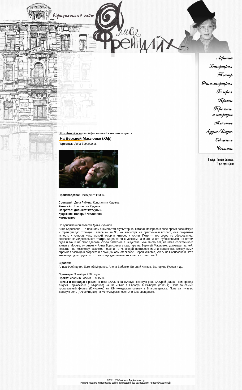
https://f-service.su (70, 133)
